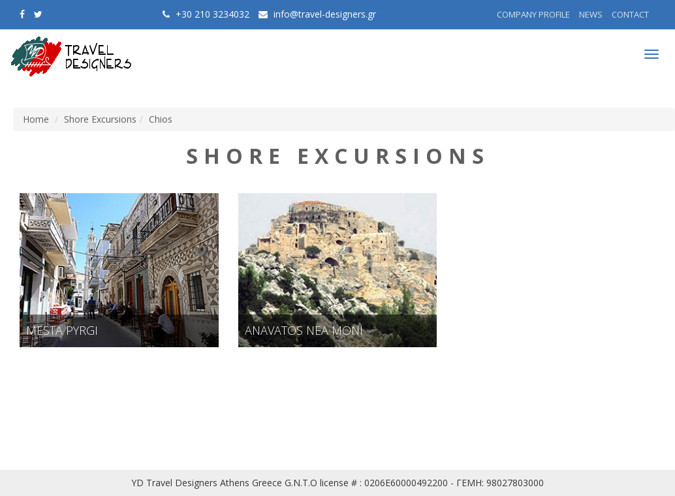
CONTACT (630, 14)
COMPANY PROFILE (533, 14)
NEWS (591, 14)
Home (36, 119)
